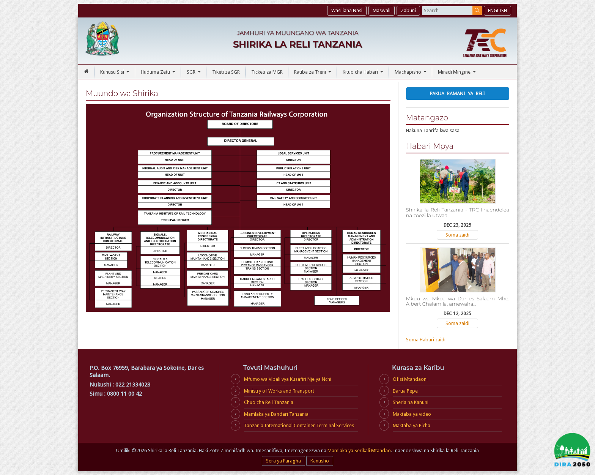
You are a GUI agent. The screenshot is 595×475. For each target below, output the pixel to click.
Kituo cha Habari (364, 74)
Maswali (381, 10)
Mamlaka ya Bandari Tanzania (276, 414)
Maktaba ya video (412, 414)
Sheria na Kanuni (410, 402)
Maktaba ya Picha (411, 425)
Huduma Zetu (159, 74)
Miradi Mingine (458, 74)
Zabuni (408, 10)
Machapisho (411, 74)
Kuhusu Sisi (115, 74)
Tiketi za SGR (226, 72)
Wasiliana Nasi (346, 10)
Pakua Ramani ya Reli (457, 93)
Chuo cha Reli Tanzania (268, 402)
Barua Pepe (405, 391)
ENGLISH (497, 10)
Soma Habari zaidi (425, 339)
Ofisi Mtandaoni (410, 379)
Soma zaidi (457, 235)
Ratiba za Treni (313, 74)
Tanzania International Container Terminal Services (299, 425)
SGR (195, 74)
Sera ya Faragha (283, 461)
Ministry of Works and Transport (279, 391)
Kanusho (319, 461)
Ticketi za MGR (267, 72)
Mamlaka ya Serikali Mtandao (359, 450)
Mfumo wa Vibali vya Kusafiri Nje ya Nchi (287, 379)
